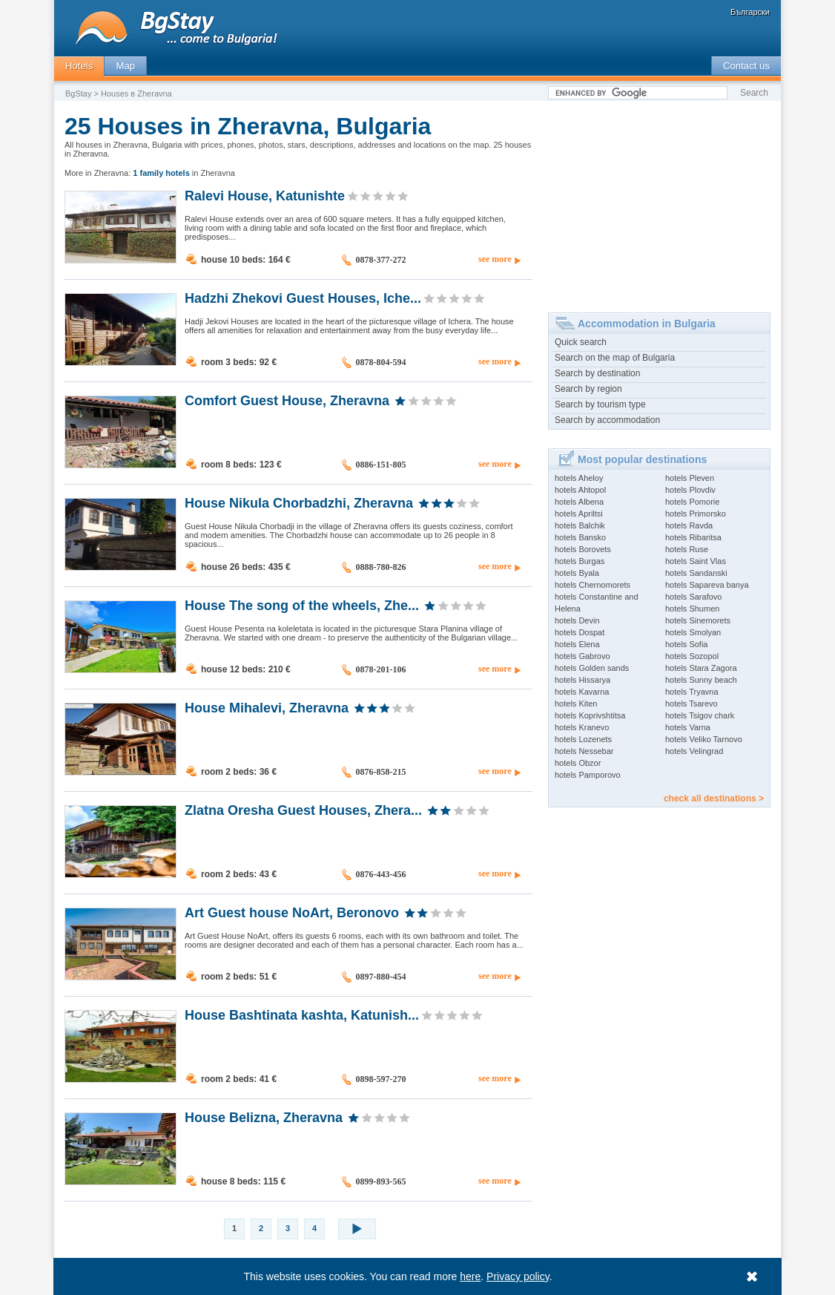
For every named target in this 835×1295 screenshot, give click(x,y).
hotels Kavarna (582, 691)
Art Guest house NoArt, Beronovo (292, 912)
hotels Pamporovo (588, 774)
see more (495, 259)
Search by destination (597, 373)
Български (750, 11)
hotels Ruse (686, 549)
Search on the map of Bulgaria (615, 358)
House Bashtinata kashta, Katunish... (302, 1014)
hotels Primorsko (695, 513)
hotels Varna (687, 727)
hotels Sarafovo (693, 596)
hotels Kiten (576, 703)
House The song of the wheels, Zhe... (302, 605)
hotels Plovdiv (690, 489)
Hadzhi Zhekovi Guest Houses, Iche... (303, 297)
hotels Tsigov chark (699, 715)
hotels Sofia (686, 644)
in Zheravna (184, 172)
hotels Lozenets (583, 739)
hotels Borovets (583, 549)
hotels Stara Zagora (701, 667)
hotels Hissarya (582, 679)
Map (125, 65)
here (471, 1276)
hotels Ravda (689, 525)
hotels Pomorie (692, 501)
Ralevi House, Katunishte (265, 195)
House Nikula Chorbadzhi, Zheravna (299, 502)
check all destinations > (714, 798)
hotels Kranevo (582, 727)
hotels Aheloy (579, 477)
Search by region (588, 389)
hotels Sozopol (692, 656)
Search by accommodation (607, 420)
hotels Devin (577, 620)
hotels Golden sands (592, 667)
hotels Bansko (580, 537)
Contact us (746, 65)
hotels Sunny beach (701, 679)
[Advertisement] (659, 201)
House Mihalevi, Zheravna (267, 707)
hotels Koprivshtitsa (590, 715)
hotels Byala (577, 572)
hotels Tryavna (692, 691)
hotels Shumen (692, 608)
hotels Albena (579, 501)
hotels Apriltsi (579, 513)
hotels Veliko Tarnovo (703, 739)
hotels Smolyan (693, 632)
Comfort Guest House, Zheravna (287, 400)
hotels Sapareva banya (707, 584)
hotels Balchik (580, 525)
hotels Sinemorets (697, 620)
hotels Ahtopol (580, 489)
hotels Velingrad (694, 751)
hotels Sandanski (696, 572)
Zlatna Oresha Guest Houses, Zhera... (303, 809)
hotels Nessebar (584, 751)
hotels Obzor (578, 762)
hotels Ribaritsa (693, 537)
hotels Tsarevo (691, 703)
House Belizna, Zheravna (264, 1117)
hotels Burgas (579, 561)
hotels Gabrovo (582, 656)
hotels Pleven (689, 477)
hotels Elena (577, 644)
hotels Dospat (579, 632)
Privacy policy (518, 1276)
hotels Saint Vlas (695, 561)
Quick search (581, 342)
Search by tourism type (600, 404)
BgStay (78, 93)
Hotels (79, 65)
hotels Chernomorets (592, 584)
